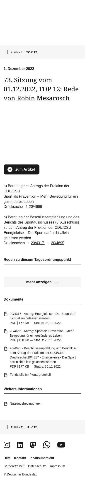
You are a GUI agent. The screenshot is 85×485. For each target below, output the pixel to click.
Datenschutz (37, 466)
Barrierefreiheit (14, 466)
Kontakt (20, 458)
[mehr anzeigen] (42, 282)
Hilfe (7, 458)
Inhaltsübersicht (41, 458)
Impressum (57, 466)
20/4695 (55, 243)
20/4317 (35, 243)
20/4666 (33, 207)
